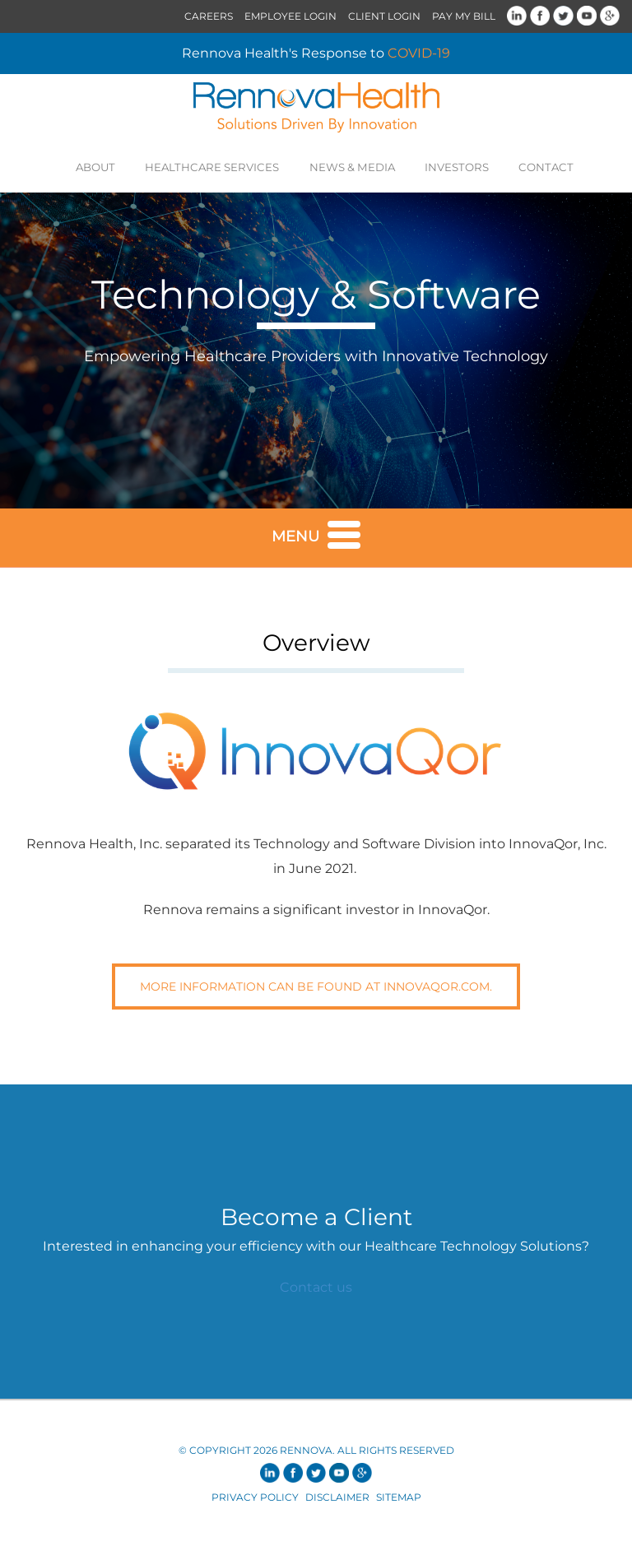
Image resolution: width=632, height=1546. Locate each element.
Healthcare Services (222, 166)
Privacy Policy (255, 1501)
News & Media (349, 166)
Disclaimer (337, 1501)
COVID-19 (419, 53)
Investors (445, 166)
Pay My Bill (463, 16)
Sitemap (398, 1501)
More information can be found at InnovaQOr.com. (316, 990)
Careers (208, 16)
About (114, 166)
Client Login (384, 16)
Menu (316, 537)
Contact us (316, 1291)
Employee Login (290, 16)
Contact (527, 166)
